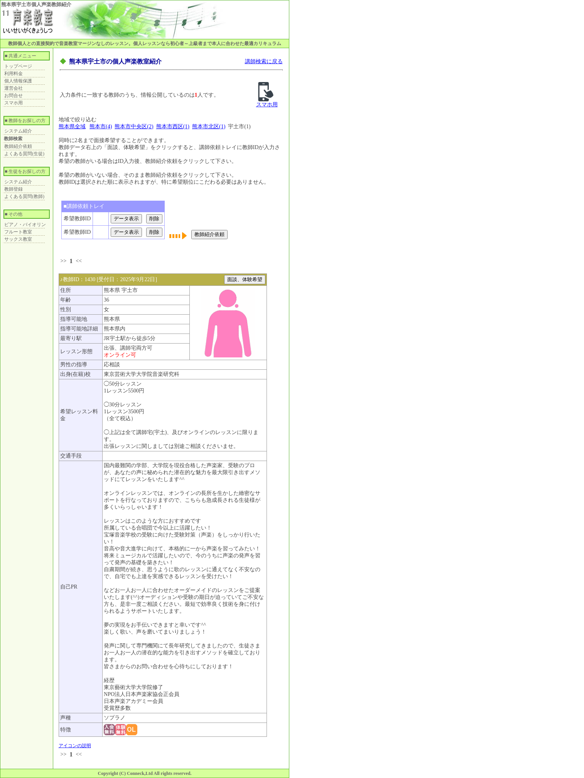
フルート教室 (18, 232)
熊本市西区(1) (172, 126)
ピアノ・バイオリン (25, 224)
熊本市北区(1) (208, 126)
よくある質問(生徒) (24, 153)
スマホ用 (13, 103)
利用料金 (13, 73)
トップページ (18, 66)
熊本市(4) (100, 126)
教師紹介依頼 (18, 146)
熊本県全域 (72, 126)
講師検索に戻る (264, 61)
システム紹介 (18, 131)
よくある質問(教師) (24, 196)
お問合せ (13, 95)
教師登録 (13, 189)
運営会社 (13, 88)
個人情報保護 (18, 81)
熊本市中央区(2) (134, 126)
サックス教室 (18, 239)
